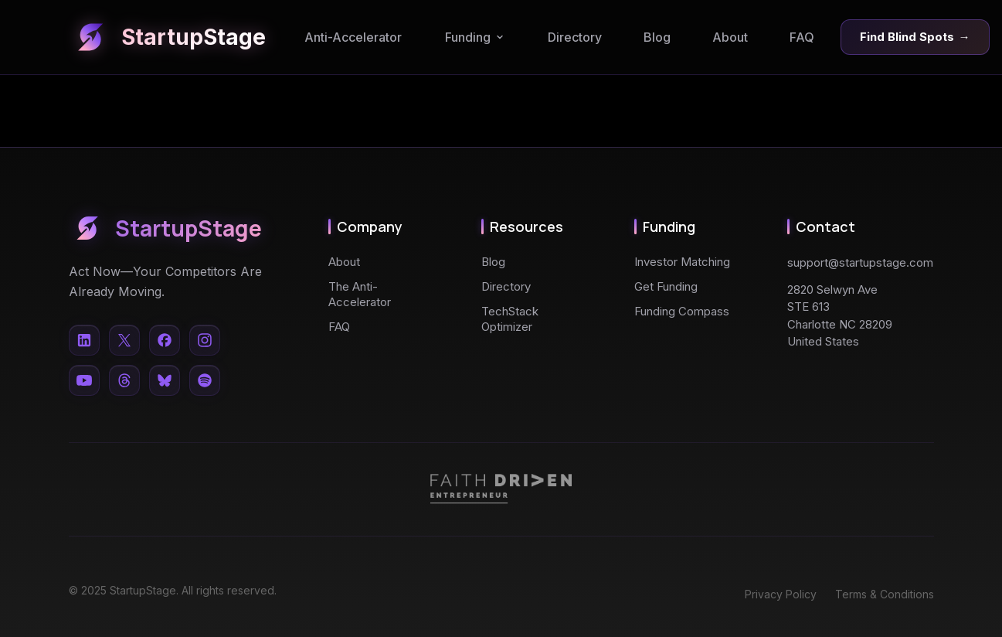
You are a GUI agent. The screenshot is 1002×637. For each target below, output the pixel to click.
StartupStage (167, 37)
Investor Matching (682, 261)
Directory (575, 37)
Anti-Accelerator (353, 37)
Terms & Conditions (884, 594)
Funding (474, 37)
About (730, 37)
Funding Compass (681, 311)
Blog (657, 37)
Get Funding (666, 286)
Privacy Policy (781, 594)
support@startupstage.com (860, 262)
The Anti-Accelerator (359, 294)
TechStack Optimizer (509, 319)
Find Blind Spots (915, 37)
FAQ (802, 37)
